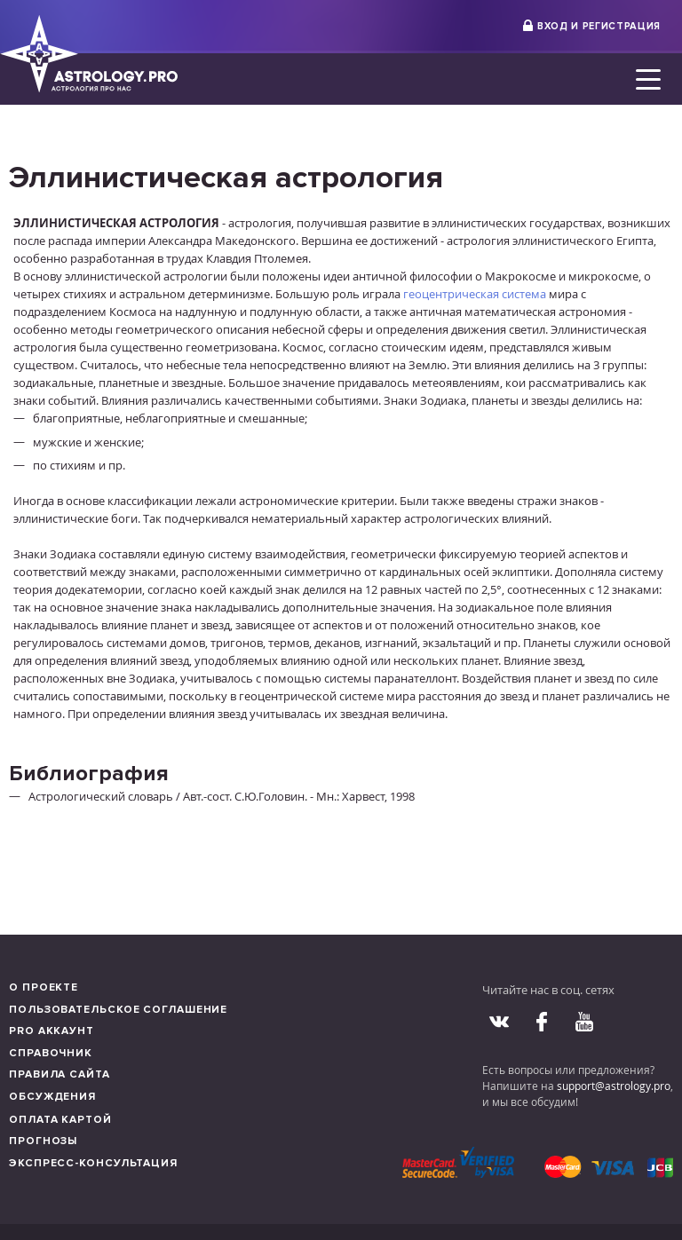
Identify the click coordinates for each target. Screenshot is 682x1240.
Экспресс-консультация (93, 1163)
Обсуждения (52, 1096)
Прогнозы (43, 1141)
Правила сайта (59, 1074)
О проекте (43, 987)
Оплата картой (60, 1119)
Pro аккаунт (51, 1031)
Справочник (50, 1053)
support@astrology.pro (613, 1085)
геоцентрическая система (474, 294)
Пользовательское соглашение (118, 1009)
